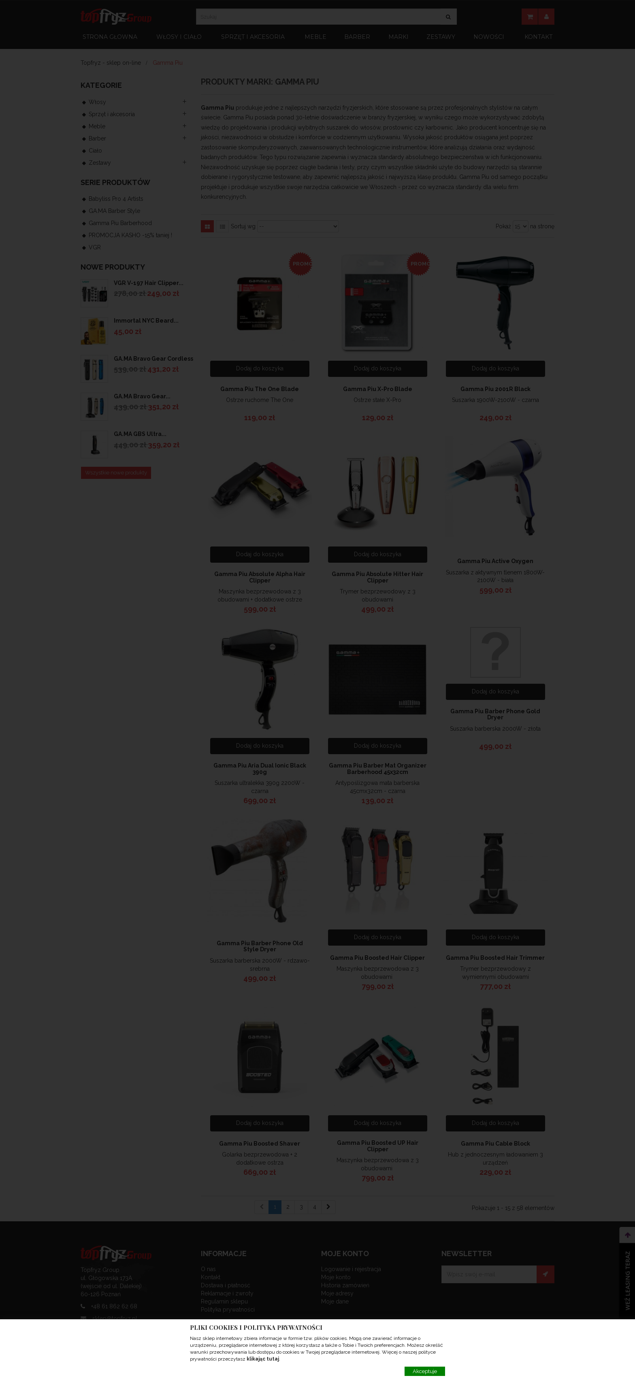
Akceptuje (425, 1371)
